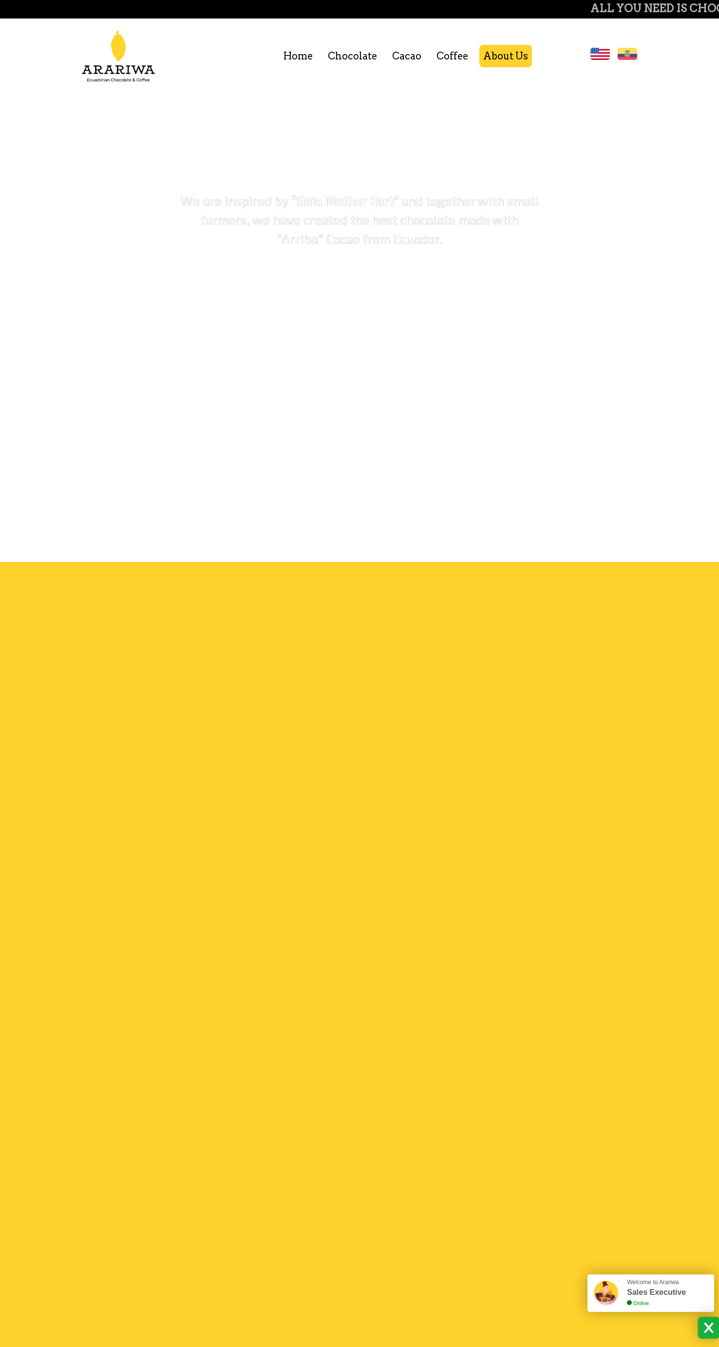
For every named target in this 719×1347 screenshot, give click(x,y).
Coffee (452, 56)
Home (298, 56)
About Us (505, 56)
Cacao (406, 56)
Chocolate (352, 56)
